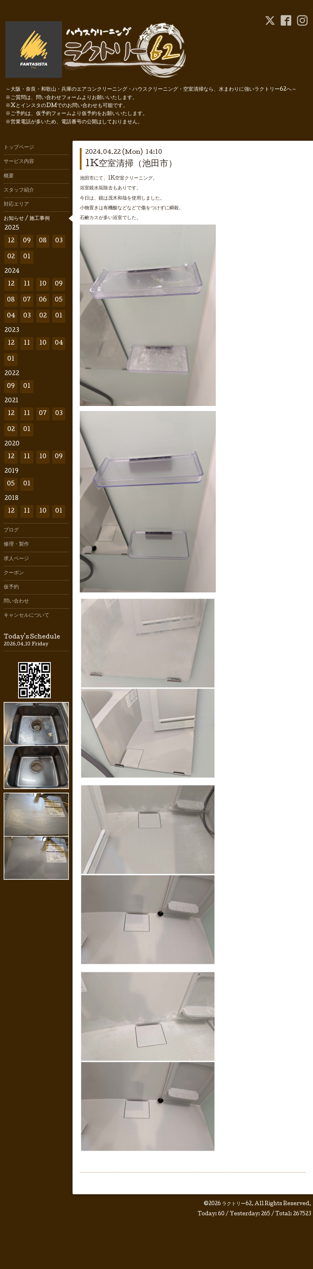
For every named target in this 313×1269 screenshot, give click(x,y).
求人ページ (16, 559)
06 (43, 300)
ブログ (11, 530)
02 (11, 257)
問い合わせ (16, 601)
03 (59, 241)
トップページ (19, 148)
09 (27, 241)
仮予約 (11, 587)
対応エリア (16, 205)
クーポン (14, 573)
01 (26, 257)
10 (42, 284)
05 (59, 300)
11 (27, 284)
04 (11, 316)
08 (43, 241)
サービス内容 (19, 162)
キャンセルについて (26, 616)
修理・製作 (16, 544)
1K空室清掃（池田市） (131, 164)
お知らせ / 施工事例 (27, 219)
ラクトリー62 (237, 1204)
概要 (9, 176)
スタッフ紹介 (19, 190)
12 (11, 241)
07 (27, 300)
